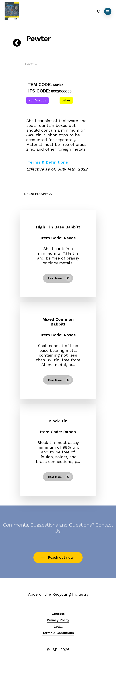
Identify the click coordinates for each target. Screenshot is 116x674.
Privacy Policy (58, 620)
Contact (58, 614)
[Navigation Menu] (107, 11)
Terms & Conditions (58, 633)
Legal (58, 626)
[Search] (53, 63)
